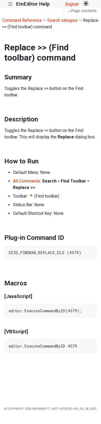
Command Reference (22, 20)
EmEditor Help (33, 4)
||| (10, 4)
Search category (62, 20)
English (72, 4)
